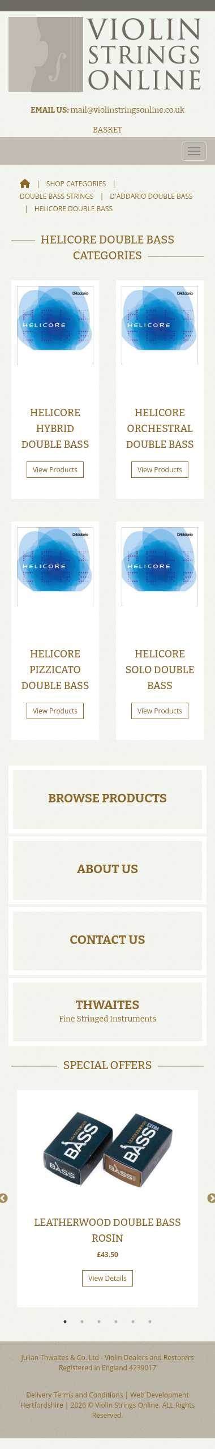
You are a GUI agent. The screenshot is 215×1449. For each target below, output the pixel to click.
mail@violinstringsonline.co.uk (127, 110)
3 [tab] (99, 1321)
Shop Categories (76, 184)
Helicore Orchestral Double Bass (160, 429)
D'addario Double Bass (151, 196)
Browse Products (107, 798)
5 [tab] (133, 1321)
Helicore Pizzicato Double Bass (55, 670)
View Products (55, 470)
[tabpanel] (107, 1198)
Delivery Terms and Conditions (74, 1395)
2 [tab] (82, 1321)
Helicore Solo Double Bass (159, 670)
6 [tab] (150, 1321)
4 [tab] (116, 1321)
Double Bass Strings (57, 196)
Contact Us (107, 939)
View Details (107, 1278)
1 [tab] (65, 1321)
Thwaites (107, 1004)
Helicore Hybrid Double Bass (55, 429)
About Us (108, 869)
